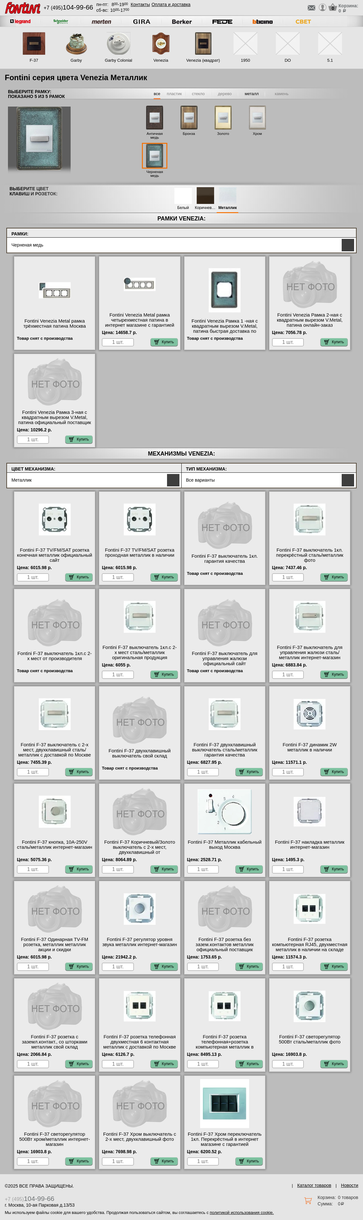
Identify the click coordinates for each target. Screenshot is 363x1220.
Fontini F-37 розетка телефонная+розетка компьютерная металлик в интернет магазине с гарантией (224, 1044)
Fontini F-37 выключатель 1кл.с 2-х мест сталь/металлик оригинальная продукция (139, 652)
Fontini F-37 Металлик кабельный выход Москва (225, 845)
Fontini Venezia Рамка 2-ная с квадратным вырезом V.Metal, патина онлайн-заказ (310, 320)
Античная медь (155, 135)
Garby (76, 60)
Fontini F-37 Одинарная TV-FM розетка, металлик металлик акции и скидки (54, 944)
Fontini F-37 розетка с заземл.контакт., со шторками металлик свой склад (54, 1041)
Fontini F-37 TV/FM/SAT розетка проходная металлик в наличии (139, 552)
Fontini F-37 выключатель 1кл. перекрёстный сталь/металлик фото (309, 555)
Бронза (189, 134)
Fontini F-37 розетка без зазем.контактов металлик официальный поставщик (225, 944)
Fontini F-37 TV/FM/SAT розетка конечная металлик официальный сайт (54, 555)
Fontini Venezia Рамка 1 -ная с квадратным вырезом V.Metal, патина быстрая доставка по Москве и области (225, 328)
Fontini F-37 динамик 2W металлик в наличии (310, 747)
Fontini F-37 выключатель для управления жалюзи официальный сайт (224, 658)
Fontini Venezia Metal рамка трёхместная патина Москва (54, 323)
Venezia (160, 60)
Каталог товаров (314, 1185)
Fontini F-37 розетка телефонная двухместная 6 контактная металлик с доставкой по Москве (139, 1041)
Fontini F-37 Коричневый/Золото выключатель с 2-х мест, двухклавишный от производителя (139, 850)
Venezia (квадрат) (203, 60)
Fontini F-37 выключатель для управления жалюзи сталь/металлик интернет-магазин (309, 652)
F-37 (34, 60)
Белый (183, 208)
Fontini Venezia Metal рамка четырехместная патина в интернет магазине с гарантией (139, 320)
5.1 (330, 60)
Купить (164, 342)
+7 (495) (68, 7)
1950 (245, 60)
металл (252, 93)
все (157, 93)
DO (288, 60)
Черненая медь (154, 174)
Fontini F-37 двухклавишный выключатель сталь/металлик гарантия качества (224, 749)
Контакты (140, 4)
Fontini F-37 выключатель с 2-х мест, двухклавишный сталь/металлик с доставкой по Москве (54, 749)
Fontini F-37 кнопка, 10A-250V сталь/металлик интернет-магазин (54, 845)
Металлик (228, 208)
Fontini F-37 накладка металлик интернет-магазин (309, 845)
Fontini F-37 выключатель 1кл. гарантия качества (225, 559)
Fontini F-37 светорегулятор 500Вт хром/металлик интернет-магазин (54, 1139)
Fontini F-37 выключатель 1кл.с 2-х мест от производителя (54, 656)
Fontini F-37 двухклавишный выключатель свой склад (139, 753)
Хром (257, 134)
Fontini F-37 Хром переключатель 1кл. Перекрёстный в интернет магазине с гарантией (225, 1139)
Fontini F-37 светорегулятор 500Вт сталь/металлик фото (309, 1039)
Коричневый (205, 208)
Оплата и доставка (170, 4)
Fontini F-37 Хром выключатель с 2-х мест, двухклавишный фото (139, 1137)
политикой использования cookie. (242, 1212)
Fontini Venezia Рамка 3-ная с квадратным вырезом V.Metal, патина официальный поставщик (54, 417)
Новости (349, 1185)
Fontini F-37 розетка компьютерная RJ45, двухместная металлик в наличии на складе (309, 944)
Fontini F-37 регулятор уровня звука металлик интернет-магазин (139, 942)
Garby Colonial (118, 60)
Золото (223, 134)
